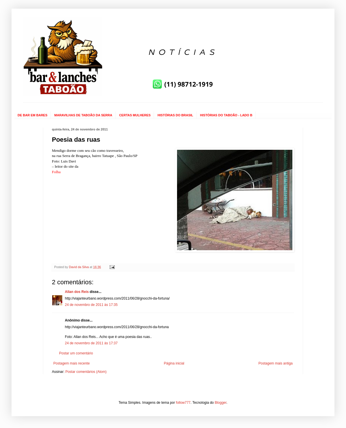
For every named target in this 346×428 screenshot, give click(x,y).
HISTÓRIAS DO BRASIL (175, 115)
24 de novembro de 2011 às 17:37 (91, 343)
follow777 (183, 403)
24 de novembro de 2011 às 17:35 (91, 305)
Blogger (221, 403)
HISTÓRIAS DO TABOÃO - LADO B (226, 115)
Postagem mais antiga (275, 363)
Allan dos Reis (77, 292)
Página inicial (174, 363)
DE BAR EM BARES (32, 115)
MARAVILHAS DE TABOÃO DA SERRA (83, 115)
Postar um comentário (76, 353)
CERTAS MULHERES (135, 115)
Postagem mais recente (71, 363)
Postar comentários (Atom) (86, 372)
